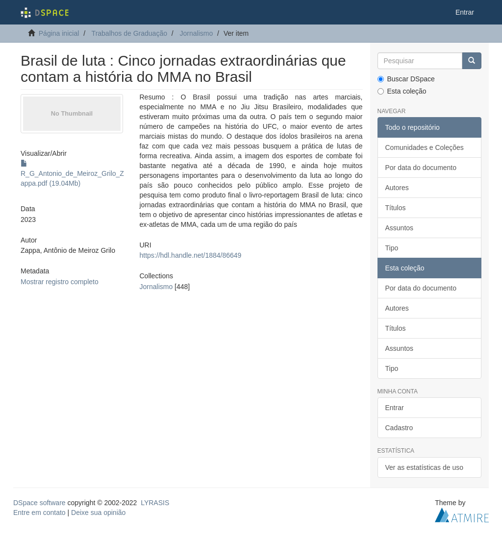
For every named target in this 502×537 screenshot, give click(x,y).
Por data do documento (421, 167)
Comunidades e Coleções (424, 147)
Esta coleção (402, 91)
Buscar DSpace (406, 79)
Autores (397, 188)
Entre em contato (39, 512)
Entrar (394, 408)
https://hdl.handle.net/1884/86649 (191, 255)
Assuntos (399, 228)
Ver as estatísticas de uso (424, 467)
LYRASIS (155, 503)
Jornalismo (196, 33)
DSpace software (39, 503)
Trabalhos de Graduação (129, 33)
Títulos (395, 208)
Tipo (392, 248)
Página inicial (59, 33)
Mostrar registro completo (60, 282)
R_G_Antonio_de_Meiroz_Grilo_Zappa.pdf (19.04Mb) (72, 173)
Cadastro (399, 428)
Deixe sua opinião (98, 512)
